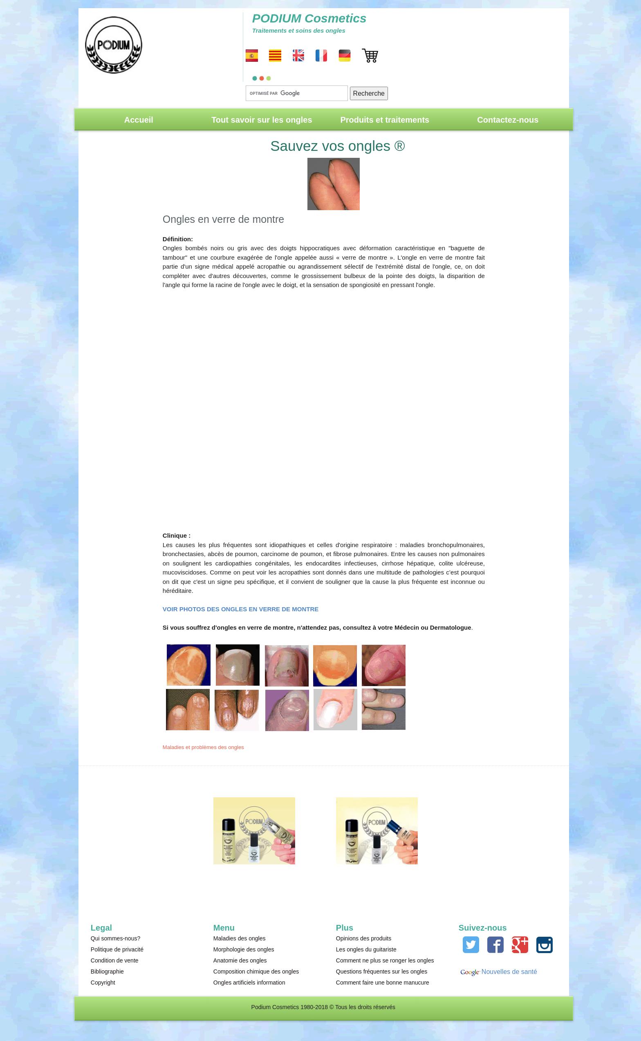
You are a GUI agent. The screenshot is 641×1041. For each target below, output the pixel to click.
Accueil (138, 119)
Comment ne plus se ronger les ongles (385, 960)
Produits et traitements (384, 119)
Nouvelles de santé (509, 971)
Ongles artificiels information (249, 982)
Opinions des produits (363, 938)
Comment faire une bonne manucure (382, 982)
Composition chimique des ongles (256, 971)
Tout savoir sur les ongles (261, 119)
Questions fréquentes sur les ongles (381, 971)
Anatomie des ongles (240, 960)
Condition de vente (115, 960)
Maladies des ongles (239, 938)
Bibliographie (107, 971)
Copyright (103, 982)
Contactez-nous (507, 119)
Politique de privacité (117, 949)
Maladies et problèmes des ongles (203, 747)
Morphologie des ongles (243, 949)
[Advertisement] (324, 406)
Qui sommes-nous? (115, 938)
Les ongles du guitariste (366, 949)
